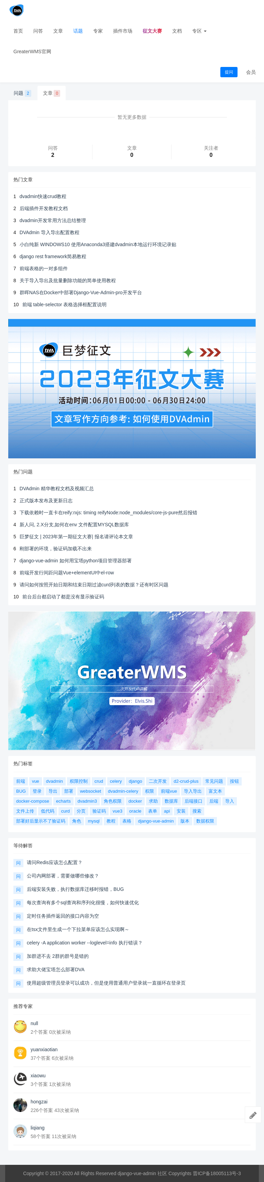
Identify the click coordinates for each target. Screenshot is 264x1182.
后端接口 (193, 801)
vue (35, 781)
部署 (68, 791)
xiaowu (38, 1075)
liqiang (37, 1128)
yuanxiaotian (44, 1049)
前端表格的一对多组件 (44, 268)
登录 (37, 791)
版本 (184, 821)
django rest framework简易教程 (53, 256)
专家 (98, 31)
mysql (94, 821)
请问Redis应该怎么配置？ (54, 862)
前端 (20, 781)
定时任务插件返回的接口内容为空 (63, 916)
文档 (177, 31)
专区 (199, 31)
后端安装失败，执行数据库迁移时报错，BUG (75, 889)
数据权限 (205, 821)
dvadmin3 (87, 801)
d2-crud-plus (186, 781)
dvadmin (54, 781)
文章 (58, 31)
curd (65, 811)
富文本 (215, 791)
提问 (229, 72)
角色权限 (113, 801)
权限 (149, 791)
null (34, 1023)
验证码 (99, 811)
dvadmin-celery (123, 791)
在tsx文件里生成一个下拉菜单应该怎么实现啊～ (78, 929)
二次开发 (158, 781)
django (135, 781)
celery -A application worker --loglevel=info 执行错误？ (85, 942)
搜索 (196, 811)
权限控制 (79, 781)
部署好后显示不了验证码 (40, 821)
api (167, 811)
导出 (52, 791)
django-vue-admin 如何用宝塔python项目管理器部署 (76, 560)
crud (99, 781)
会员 (251, 72)
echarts (63, 801)
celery (116, 781)
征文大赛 (152, 31)
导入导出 (193, 791)
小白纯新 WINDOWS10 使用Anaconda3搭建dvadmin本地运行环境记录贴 (98, 244)
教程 (111, 821)
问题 (22, 93)
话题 (78, 31)
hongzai (39, 1101)
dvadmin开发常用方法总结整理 (53, 220)
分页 (81, 811)
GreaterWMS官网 (32, 51)
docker (135, 801)
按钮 (234, 781)
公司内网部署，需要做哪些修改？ (63, 876)
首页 (18, 31)
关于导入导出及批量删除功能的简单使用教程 (68, 280)
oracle (135, 811)
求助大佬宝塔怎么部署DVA (56, 969)
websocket (90, 791)
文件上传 (25, 811)
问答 (38, 31)
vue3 (117, 811)
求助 (153, 801)
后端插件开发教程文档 (44, 208)
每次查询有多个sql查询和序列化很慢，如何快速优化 (83, 902)
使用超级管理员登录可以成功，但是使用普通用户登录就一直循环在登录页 (106, 983)
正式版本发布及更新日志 (46, 500)
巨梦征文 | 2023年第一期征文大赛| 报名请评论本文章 (76, 536)
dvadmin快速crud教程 (43, 196)
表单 (152, 811)
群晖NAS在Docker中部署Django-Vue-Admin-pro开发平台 (81, 292)
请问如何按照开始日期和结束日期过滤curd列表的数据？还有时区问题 (94, 584)
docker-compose (32, 801)
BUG (21, 791)
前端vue (169, 791)
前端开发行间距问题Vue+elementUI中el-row (67, 572)
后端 (213, 801)
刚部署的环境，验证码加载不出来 (56, 548)
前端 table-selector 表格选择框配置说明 (64, 304)
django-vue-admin (156, 821)
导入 (229, 801)
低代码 (47, 811)
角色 (76, 821)
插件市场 (122, 31)
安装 (181, 811)
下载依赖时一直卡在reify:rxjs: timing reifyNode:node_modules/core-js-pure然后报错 (108, 512)
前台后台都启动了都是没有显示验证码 (63, 596)
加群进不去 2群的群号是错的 (58, 956)
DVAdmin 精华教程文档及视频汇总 (57, 488)
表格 (126, 821)
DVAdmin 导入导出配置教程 (49, 232)
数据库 (171, 801)
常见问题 (214, 781)
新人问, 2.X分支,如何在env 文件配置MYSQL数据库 (74, 524)
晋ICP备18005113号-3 (217, 1173)
